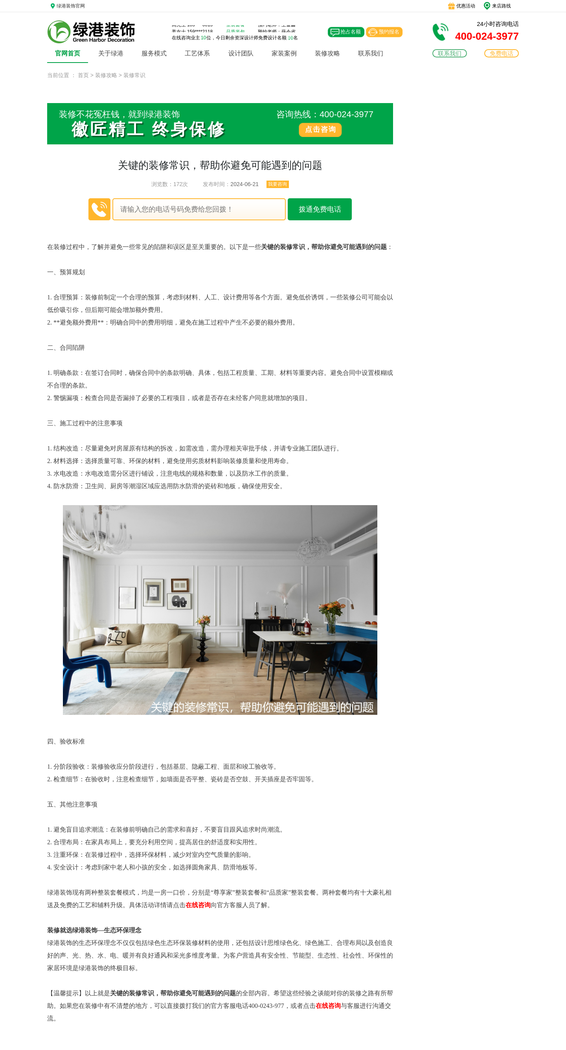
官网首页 (67, 53)
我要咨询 (277, 184)
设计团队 (241, 53)
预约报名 (389, 32)
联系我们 (370, 53)
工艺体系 (197, 53)
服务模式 (154, 53)
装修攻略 (327, 53)
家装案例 (284, 53)
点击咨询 (320, 129)
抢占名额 (350, 32)
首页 (83, 75)
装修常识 (134, 75)
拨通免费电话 (320, 209)
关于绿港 (110, 53)
